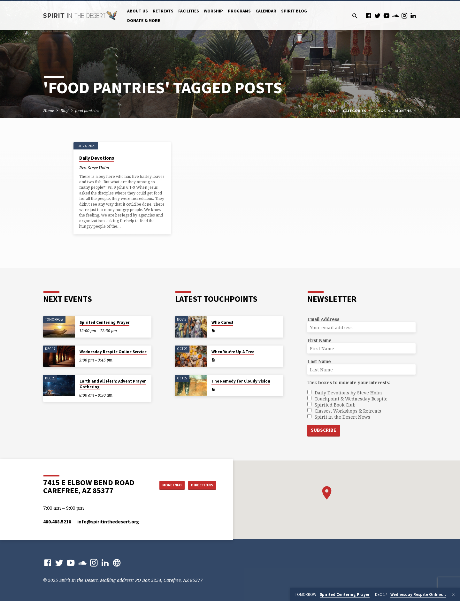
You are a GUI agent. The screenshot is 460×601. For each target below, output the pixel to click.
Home (48, 110)
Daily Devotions (96, 158)
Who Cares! (222, 321)
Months (406, 110)
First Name (319, 340)
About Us (137, 11)
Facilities (188, 11)
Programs (239, 11)
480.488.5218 (57, 522)
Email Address (323, 319)
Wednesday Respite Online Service (113, 351)
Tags (383, 110)
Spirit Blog (294, 11)
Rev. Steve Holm (94, 168)
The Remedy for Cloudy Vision (240, 380)
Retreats (163, 11)
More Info (164, 485)
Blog (64, 110)
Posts (332, 110)
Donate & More (143, 20)
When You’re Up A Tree (232, 351)
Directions (200, 485)
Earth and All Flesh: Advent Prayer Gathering (113, 383)
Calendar (266, 11)
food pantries (87, 110)
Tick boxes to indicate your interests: (348, 382)
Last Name (319, 361)
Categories (357, 110)
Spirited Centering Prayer (104, 321)
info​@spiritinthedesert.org (108, 522)
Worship (213, 11)
